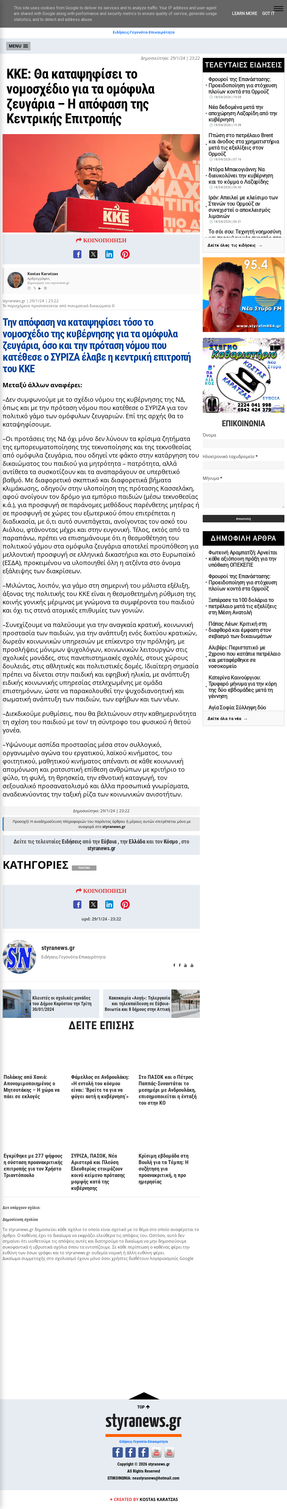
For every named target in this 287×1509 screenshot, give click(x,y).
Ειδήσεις (71, 874)
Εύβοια (109, 874)
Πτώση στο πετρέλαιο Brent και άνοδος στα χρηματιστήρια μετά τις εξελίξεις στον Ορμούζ (243, 144)
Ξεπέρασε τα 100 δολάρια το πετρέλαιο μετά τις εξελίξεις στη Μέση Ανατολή (242, 606)
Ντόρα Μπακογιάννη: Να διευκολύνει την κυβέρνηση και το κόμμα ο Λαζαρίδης (240, 175)
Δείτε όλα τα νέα (228, 719)
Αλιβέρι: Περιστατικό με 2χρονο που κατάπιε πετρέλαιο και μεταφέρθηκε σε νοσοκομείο (244, 657)
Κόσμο (171, 874)
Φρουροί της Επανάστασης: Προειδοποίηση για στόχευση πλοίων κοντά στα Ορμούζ (242, 85)
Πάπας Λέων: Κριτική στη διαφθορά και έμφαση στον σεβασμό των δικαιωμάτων (240, 630)
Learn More (244, 13)
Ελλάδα (137, 874)
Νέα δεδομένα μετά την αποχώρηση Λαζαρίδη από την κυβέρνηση (242, 113)
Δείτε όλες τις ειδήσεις (235, 245)
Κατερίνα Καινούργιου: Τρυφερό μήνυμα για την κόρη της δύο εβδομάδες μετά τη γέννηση (242, 687)
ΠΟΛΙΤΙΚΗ (84, 900)
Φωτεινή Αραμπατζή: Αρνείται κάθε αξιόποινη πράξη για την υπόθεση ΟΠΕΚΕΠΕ (242, 559)
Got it (268, 13)
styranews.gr (101, 880)
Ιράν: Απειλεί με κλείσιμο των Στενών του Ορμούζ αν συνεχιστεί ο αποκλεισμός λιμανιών (243, 207)
